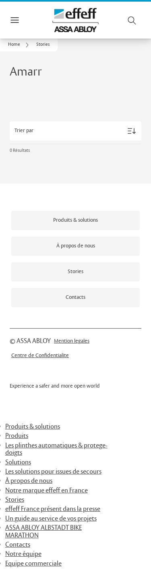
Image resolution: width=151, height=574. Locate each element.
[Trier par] (75, 131)
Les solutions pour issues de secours (53, 472)
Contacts (17, 545)
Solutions (18, 462)
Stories (14, 500)
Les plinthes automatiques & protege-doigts (56, 449)
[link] (19, 45)
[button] (43, 45)
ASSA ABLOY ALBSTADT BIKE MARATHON (43, 531)
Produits (16, 436)
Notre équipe (23, 554)
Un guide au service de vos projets (51, 519)
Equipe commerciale (33, 564)
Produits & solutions (32, 427)
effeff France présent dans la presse (52, 509)
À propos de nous (28, 481)
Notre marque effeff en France (46, 490)
